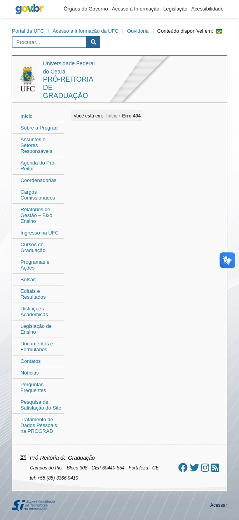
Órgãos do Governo (86, 9)
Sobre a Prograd (39, 128)
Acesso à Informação (135, 9)
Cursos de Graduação (33, 247)
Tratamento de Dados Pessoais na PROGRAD (39, 425)
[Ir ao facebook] (183, 467)
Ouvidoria (138, 31)
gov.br (30, 9)
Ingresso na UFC (40, 233)
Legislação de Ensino (36, 329)
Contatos (31, 361)
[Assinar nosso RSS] (215, 467)
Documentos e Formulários (37, 346)
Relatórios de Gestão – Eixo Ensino (36, 215)
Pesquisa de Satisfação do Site (41, 405)
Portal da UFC (28, 31)
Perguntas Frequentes (33, 387)
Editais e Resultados (33, 294)
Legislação (175, 9)
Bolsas (28, 279)
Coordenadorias (39, 180)
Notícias (30, 373)
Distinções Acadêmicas (34, 311)
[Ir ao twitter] (194, 467)
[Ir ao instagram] (205, 467)
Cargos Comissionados (38, 195)
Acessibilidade (207, 9)
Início (27, 116)
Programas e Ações (35, 265)
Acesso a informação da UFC (85, 31)
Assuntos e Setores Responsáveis (36, 145)
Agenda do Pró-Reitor (38, 166)
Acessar (218, 505)
